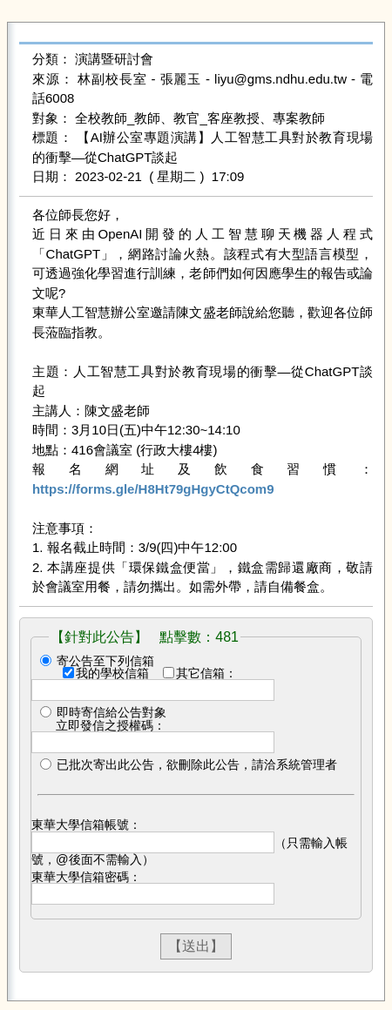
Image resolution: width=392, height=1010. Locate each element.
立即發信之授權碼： (111, 725)
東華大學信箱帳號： (86, 825)
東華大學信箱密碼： (86, 877)
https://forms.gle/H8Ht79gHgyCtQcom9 (153, 488)
